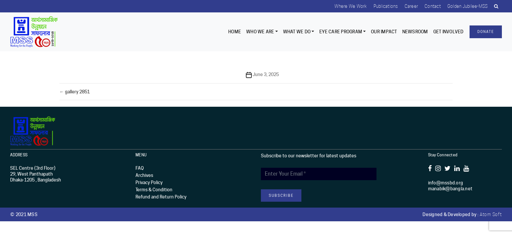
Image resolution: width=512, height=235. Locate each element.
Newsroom (415, 31)
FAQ (140, 168)
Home (234, 31)
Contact (432, 6)
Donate (485, 31)
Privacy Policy (149, 182)
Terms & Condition (154, 189)
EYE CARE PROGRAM (340, 31)
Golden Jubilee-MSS (467, 6)
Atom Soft (491, 214)
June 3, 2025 (266, 74)
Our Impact (384, 31)
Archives (144, 175)
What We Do (297, 31)
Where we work (350, 6)
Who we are (260, 31)
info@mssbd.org (445, 182)
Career (411, 6)
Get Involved (448, 31)
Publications (386, 6)
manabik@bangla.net (450, 188)
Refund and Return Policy (161, 196)
